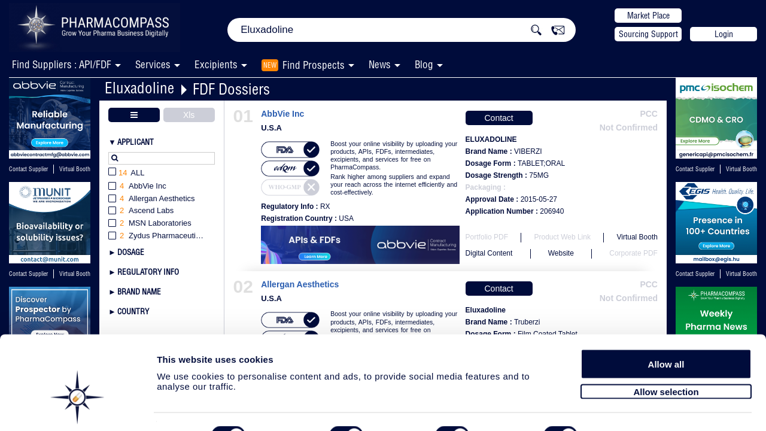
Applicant (135, 142)
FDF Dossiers (231, 89)
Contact (498, 118)
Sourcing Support (648, 34)
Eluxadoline (139, 87)
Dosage (130, 252)
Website (561, 253)
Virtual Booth (74, 169)
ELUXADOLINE (491, 139)
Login (724, 34)
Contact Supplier (28, 169)
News (380, 64)
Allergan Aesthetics (300, 284)
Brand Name (139, 291)
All (126, 173)
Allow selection (665, 358)
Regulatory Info (148, 272)
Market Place (648, 15)
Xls (188, 115)
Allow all (666, 331)
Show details (628, 408)
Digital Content (489, 253)
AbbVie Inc (282, 114)
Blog (424, 64)
